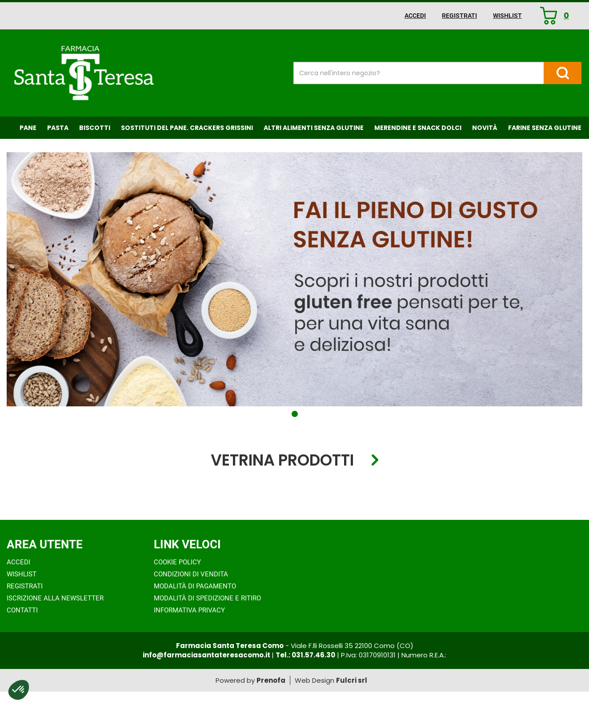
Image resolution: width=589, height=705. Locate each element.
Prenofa (270, 680)
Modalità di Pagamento (195, 586)
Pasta (57, 127)
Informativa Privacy (189, 610)
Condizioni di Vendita (191, 574)
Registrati (459, 15)
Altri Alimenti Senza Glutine (314, 127)
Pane (28, 127)
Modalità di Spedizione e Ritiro (207, 598)
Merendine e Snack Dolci (417, 127)
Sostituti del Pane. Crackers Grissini (187, 127)
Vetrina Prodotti (282, 460)
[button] (294, 414)
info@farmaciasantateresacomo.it (207, 655)
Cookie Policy (177, 562)
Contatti (22, 610)
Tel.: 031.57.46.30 (305, 655)
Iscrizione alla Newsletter (55, 598)
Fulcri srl (351, 680)
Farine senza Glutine (544, 127)
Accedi (415, 15)
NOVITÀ (484, 127)
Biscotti (94, 127)
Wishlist (507, 15)
